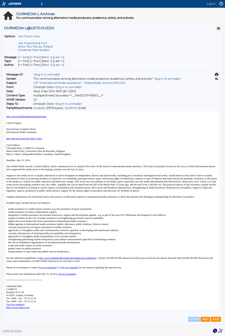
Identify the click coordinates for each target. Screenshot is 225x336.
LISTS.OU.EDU (11, 331)
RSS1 (205, 319)
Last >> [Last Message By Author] (58, 65)
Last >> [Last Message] (58, 57)
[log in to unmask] (47, 74)
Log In (211, 4)
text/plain (39, 108)
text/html (71, 108)
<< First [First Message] (24, 57)
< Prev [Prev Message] (35, 57)
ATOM (194, 319)
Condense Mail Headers (34, 50)
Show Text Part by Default (35, 46)
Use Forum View (29, 36)
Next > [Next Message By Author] (46, 65)
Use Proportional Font (32, 43)
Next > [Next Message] (46, 57)
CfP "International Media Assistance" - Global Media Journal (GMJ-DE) (79, 83)
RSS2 (215, 319)
